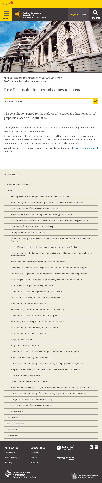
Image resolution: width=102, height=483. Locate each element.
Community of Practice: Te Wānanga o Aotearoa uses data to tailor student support (49, 267)
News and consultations (25, 78)
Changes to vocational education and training (31, 399)
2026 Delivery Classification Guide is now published (35, 208)
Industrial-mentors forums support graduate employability (37, 309)
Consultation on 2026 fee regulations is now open (34, 315)
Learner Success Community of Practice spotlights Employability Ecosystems (47, 363)
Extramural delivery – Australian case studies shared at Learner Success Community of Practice (51, 239)
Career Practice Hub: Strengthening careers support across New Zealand (44, 247)
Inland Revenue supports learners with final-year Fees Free (38, 261)
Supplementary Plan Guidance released (29, 333)
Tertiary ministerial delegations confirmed (30, 381)
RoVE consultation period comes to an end (25, 81)
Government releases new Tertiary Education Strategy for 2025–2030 (43, 214)
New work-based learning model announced (31, 357)
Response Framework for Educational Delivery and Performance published (45, 369)
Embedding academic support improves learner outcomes (37, 321)
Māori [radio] (83, 14)
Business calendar (15, 423)
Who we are (12, 435)
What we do (12, 429)
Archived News (53, 78)
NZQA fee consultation (21, 339)
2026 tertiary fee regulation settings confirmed (32, 285)
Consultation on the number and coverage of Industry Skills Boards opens (45, 351)
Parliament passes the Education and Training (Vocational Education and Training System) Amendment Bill (52, 254)
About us (8, 78)
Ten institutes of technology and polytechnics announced (37, 297)
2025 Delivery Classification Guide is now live (32, 405)
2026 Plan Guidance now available (26, 375)
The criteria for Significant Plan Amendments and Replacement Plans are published (49, 273)
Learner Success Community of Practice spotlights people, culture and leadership (48, 393)
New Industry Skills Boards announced (28, 303)
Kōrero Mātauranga (85, 148)
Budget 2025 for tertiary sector (25, 345)
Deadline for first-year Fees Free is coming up (32, 226)
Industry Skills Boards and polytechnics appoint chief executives (41, 196)
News (41, 78)
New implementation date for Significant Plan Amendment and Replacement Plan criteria (51, 387)
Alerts (4, 4)
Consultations (13, 417)
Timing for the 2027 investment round (28, 232)
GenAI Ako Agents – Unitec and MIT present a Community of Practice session (47, 202)
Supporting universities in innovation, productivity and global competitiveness (46, 279)
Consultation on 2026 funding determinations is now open (37, 291)
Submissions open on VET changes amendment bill (34, 327)
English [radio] (74, 14)
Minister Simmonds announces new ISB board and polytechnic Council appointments (50, 220)
